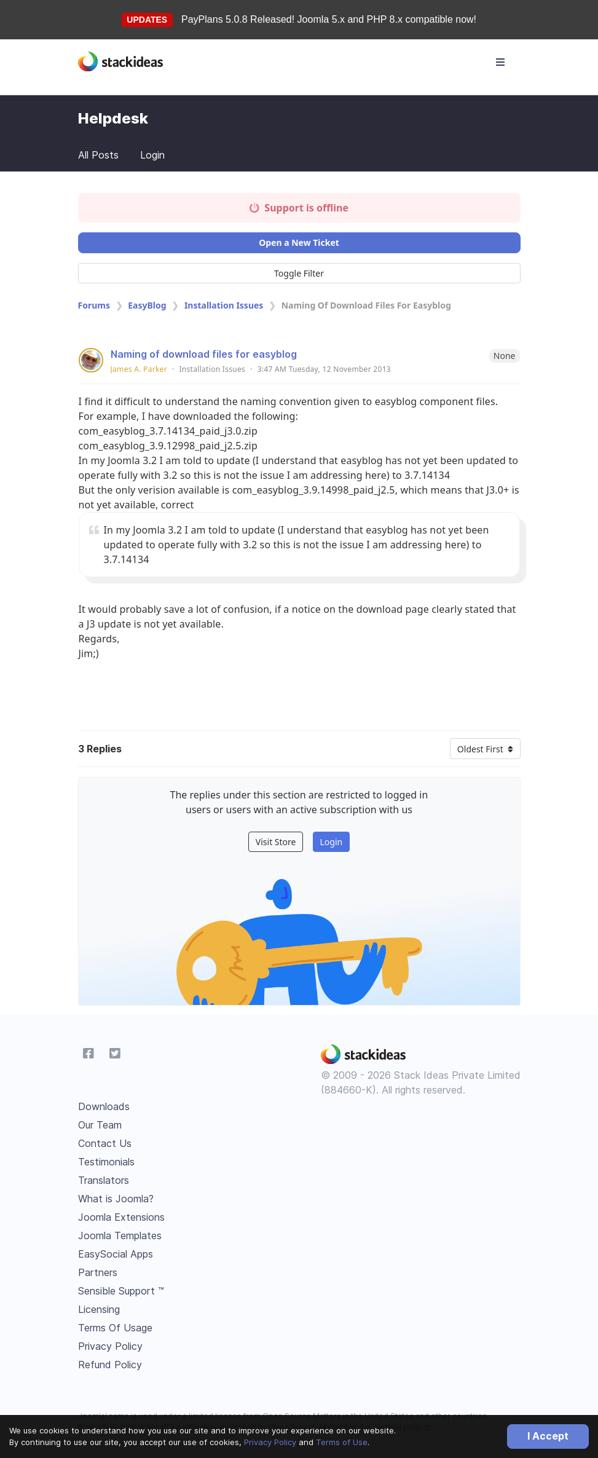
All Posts (98, 155)
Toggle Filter (299, 273)
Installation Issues (224, 305)
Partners (97, 1272)
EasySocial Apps (115, 1254)
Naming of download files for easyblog (204, 354)
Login (152, 155)
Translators (103, 1180)
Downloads (104, 1106)
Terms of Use (342, 1442)
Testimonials (106, 1162)
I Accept (547, 1436)
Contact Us (105, 1143)
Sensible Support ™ (121, 1291)
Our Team (100, 1125)
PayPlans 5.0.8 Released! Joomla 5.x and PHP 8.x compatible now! (328, 19)
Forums (94, 305)
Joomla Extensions (121, 1217)
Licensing (99, 1309)
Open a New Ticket (299, 242)
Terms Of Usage (115, 1328)
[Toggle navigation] (500, 62)
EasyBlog (147, 305)
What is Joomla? (116, 1198)
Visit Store (276, 842)
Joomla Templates (120, 1235)
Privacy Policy (270, 1442)
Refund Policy (110, 1364)
